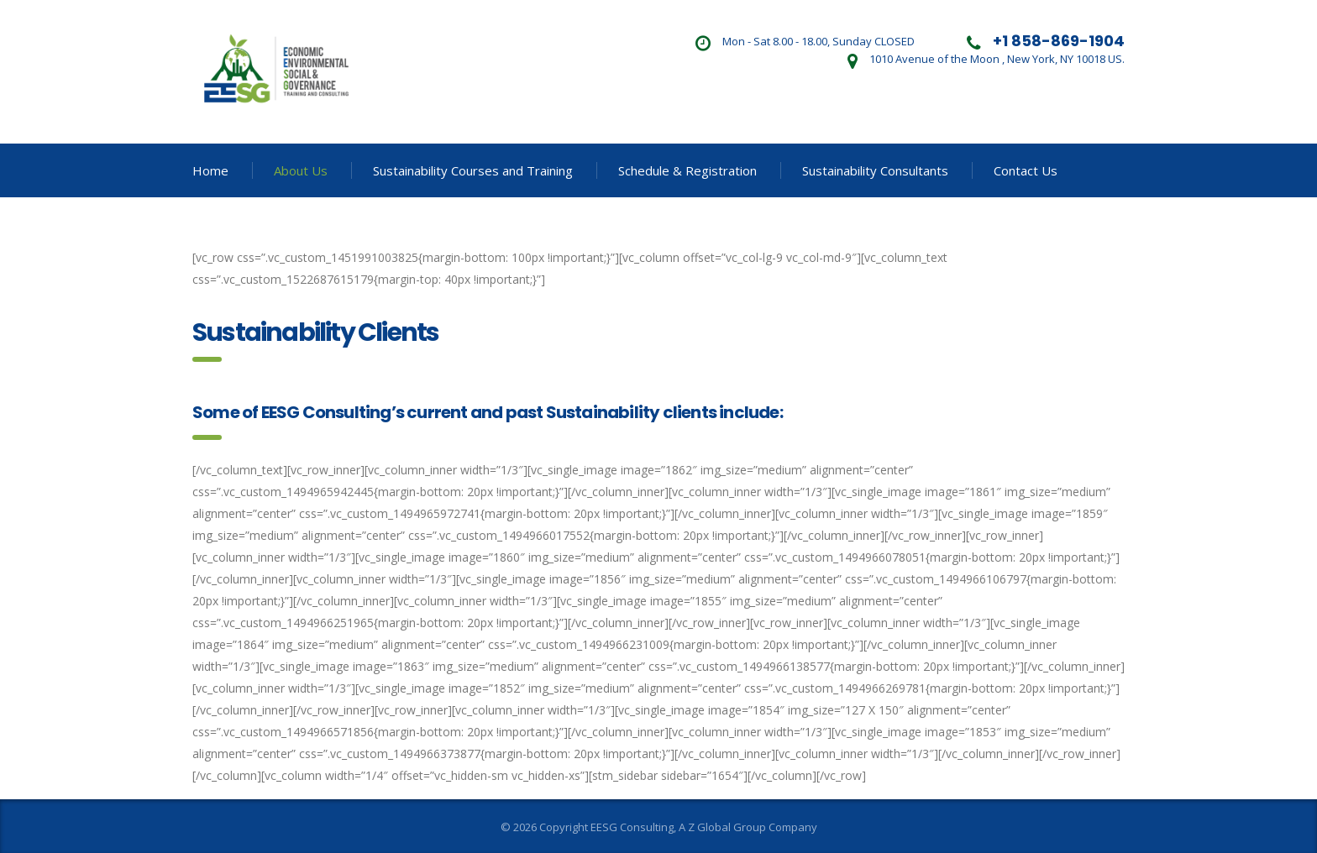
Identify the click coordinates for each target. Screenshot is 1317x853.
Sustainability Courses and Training (473, 170)
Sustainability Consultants (875, 170)
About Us (301, 170)
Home (210, 170)
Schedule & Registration (687, 170)
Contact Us (1025, 170)
